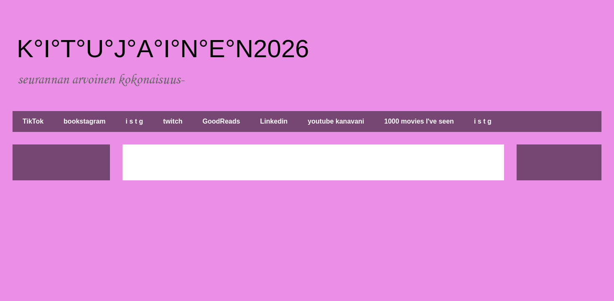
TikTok (33, 121)
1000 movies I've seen (419, 121)
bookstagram (84, 121)
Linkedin (274, 121)
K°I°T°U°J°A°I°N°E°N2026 (163, 49)
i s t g (134, 121)
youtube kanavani (336, 121)
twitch (172, 121)
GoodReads (221, 121)
